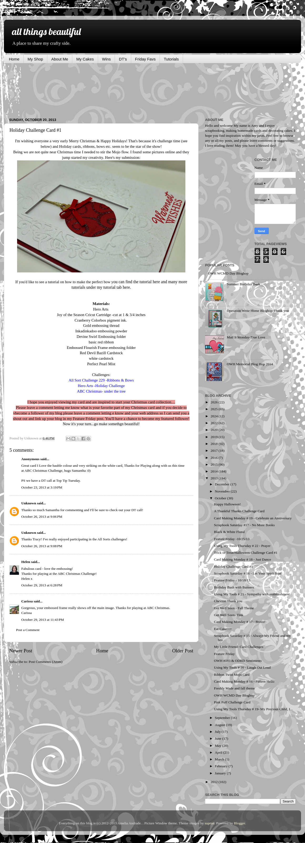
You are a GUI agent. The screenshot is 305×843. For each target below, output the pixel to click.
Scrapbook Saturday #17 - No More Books (244, 525)
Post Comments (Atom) (45, 662)
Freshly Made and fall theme (234, 688)
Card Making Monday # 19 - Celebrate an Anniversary (253, 518)
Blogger (239, 823)
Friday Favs (145, 59)
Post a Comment (27, 630)
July (218, 732)
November (223, 491)
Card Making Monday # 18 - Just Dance (242, 559)
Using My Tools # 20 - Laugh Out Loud (242, 667)
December (222, 484)
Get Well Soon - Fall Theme (234, 608)
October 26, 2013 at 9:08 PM (41, 546)
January (221, 773)
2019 (214, 437)
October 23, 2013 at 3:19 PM (41, 487)
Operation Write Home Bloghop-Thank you (258, 311)
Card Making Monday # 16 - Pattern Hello (244, 681)
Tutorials (171, 59)
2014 (214, 471)
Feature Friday (224, 654)
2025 (214, 409)
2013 (214, 478)
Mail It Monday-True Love (246, 337)
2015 (214, 464)
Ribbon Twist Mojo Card (232, 675)
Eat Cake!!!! (223, 629)
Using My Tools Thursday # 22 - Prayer (242, 546)
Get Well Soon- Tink (228, 615)
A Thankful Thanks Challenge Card (239, 511)
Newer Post (20, 650)
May (218, 746)
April (219, 752)
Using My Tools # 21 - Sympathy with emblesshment (252, 594)
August (220, 725)
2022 (214, 423)
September (223, 718)
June (218, 738)
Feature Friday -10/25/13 (232, 539)
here (156, 282)
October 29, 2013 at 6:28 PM (41, 585)
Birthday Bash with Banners (234, 587)
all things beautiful (46, 31)
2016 (214, 458)
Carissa (27, 601)
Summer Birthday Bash (243, 284)
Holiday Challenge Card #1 (233, 566)
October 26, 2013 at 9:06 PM (41, 517)
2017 (214, 451)
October (221, 498)
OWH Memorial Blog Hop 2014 (250, 364)
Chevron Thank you (228, 601)
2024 (214, 416)
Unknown (28, 503)
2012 (214, 782)
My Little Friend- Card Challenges (238, 647)
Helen (25, 562)
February (221, 766)
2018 (214, 444)
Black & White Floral (229, 532)
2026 (214, 402)
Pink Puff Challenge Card (232, 702)
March (220, 759)
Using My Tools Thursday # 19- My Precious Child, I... (253, 709)
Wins (106, 59)
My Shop (35, 59)
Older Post (182, 650)
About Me (59, 59)
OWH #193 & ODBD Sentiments (238, 661)
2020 (214, 430)
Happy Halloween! (227, 504)
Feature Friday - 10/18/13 (232, 580)
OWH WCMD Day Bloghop (228, 273)
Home (14, 59)
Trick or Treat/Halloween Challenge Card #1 (245, 553)
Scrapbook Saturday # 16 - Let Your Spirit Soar (247, 573)
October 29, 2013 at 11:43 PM (42, 620)
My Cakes (85, 59)
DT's (123, 59)
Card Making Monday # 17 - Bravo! (240, 622)
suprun (210, 823)
